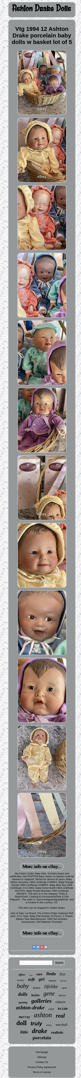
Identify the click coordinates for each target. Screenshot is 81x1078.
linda (51, 973)
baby (23, 985)
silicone (63, 980)
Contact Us (42, 1062)
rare (40, 974)
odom (64, 988)
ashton (43, 1015)
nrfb (31, 979)
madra (36, 987)
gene (49, 993)
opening (22, 1002)
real (60, 1016)
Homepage (42, 1052)
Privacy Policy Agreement (42, 1067)
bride (63, 1009)
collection (52, 981)
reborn (60, 1002)
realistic (57, 1032)
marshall (61, 1025)
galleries (41, 1001)
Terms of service (42, 1072)
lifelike (51, 986)
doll (21, 1023)
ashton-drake (30, 1007)
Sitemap (42, 1057)
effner (22, 974)
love (30, 975)
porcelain (42, 1037)
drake (39, 1030)
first (62, 974)
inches (35, 995)
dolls (23, 994)
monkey (20, 980)
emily (49, 1025)
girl (41, 979)
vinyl (51, 1008)
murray (24, 1017)
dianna (62, 995)
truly (36, 1024)
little (24, 1032)
